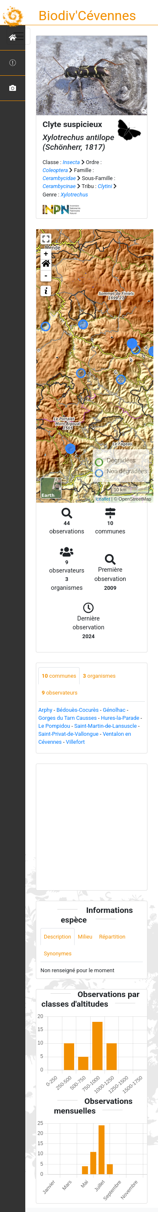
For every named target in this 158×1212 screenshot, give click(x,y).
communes (59, 676)
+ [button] (46, 254)
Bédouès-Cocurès (77, 710)
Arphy (45, 710)
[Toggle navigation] (18, 36)
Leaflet (103, 498)
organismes (99, 676)
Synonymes (58, 953)
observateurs (60, 693)
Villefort (75, 742)
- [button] (46, 276)
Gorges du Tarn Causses (67, 718)
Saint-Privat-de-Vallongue (68, 734)
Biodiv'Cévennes (87, 16)
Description (57, 937)
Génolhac (114, 710)
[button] (45, 265)
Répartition (112, 937)
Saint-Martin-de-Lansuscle (105, 726)
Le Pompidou (54, 726)
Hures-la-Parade (120, 718)
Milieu (85, 937)
